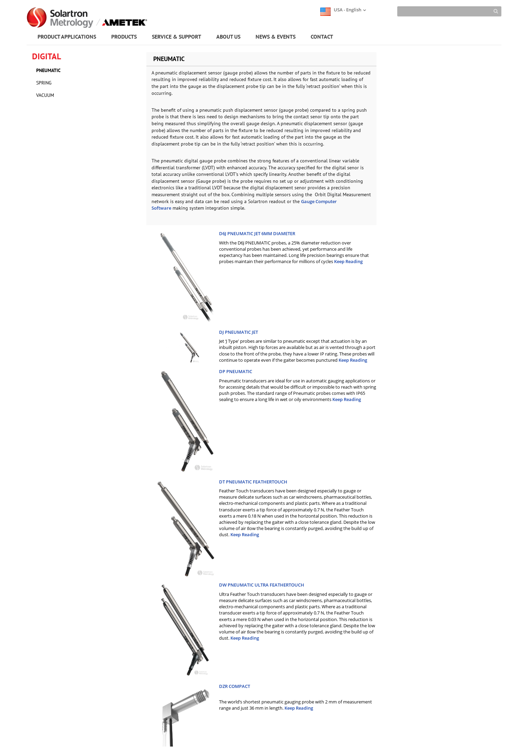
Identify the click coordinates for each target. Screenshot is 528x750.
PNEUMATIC (48, 70)
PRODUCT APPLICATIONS (67, 36)
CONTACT (322, 36)
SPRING (44, 83)
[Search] (449, 11)
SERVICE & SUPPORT (176, 36)
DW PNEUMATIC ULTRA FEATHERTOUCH (261, 585)
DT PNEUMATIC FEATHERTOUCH (253, 482)
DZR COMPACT (234, 686)
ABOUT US (228, 36)
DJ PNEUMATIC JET (238, 332)
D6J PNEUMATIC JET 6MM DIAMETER (257, 233)
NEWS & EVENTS (276, 36)
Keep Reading (348, 261)
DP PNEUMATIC (235, 371)
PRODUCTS (124, 36)
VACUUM (45, 95)
